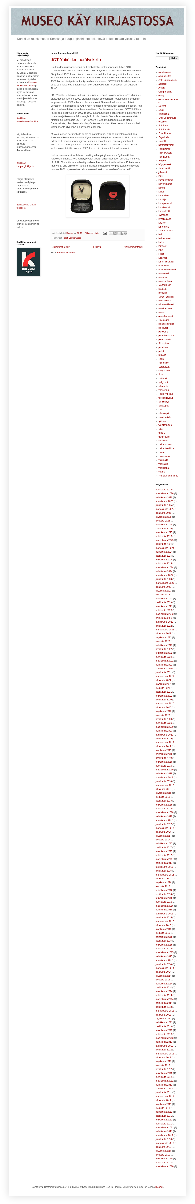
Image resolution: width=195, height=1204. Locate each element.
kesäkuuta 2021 (164, 692)
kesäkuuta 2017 (164, 847)
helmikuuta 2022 (164, 664)
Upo (160, 429)
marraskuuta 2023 (165, 583)
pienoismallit (164, 339)
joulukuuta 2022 (164, 626)
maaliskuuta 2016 (164, 906)
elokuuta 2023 (163, 594)
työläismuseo (165, 425)
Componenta (165, 91)
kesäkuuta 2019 (164, 758)
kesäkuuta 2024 (164, 556)
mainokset (163, 273)
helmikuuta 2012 (164, 1084)
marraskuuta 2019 (165, 742)
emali (161, 110)
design (161, 95)
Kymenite (163, 215)
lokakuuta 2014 (163, 972)
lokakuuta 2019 (163, 746)
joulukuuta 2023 (164, 579)
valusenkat (163, 468)
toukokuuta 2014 (164, 991)
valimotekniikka (166, 448)
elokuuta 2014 (163, 979)
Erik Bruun (163, 125)
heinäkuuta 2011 (164, 1112)
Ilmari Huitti (164, 168)
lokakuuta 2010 (163, 1147)
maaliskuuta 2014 (164, 999)
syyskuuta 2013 (163, 1018)
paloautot (163, 328)
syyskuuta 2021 (163, 684)
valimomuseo (75, 238)
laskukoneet (164, 238)
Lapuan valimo (165, 230)
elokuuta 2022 (163, 641)
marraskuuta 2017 (165, 828)
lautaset (162, 246)
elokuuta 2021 (163, 688)
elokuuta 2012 (163, 1065)
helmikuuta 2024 (164, 571)
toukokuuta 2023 (164, 606)
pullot (161, 351)
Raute (161, 359)
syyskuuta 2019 (163, 750)
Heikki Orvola (165, 152)
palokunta (163, 331)
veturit (161, 471)
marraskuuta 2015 (165, 921)
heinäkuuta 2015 (164, 937)
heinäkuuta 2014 (164, 983)
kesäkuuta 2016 (164, 894)
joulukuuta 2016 (164, 870)
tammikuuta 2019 (164, 777)
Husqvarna (163, 156)
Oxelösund (163, 320)
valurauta (163, 464)
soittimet (162, 378)
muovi (161, 312)
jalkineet (162, 172)
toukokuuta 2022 (164, 653)
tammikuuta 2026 (164, 501)
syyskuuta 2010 (163, 1150)
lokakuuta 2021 (163, 680)
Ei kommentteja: (92, 233)
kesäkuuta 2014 (164, 987)
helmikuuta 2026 (164, 497)
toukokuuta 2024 (164, 559)
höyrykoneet (164, 164)
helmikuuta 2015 (164, 956)
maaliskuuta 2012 (164, 1080)
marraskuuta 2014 (165, 968)
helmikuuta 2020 (164, 730)
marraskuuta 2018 (165, 785)
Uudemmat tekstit (61, 247)
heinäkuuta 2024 (164, 551)
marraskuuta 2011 (165, 1096)
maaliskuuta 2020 (164, 727)
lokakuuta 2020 (163, 707)
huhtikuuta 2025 (164, 536)
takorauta (163, 386)
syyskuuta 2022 (163, 637)
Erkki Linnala (165, 133)
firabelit (162, 141)
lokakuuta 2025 (163, 513)
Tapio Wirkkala (165, 394)
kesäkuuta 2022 (164, 649)
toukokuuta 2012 (164, 1073)
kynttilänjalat (164, 219)
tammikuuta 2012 (164, 1088)
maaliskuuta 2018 (164, 812)
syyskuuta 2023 (163, 590)
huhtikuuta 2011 (164, 1123)
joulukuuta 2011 (164, 1092)
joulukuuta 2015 (164, 917)
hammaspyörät (165, 145)
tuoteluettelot (165, 417)
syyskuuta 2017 (163, 836)
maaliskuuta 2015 (164, 952)
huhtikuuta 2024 (164, 563)
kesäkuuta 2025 (164, 528)
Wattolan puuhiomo (168, 475)
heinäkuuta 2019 (164, 754)
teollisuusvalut (165, 398)
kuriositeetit (164, 211)
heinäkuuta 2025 (164, 524)
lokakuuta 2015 (163, 925)
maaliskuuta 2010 (164, 1166)
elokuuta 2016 (163, 886)
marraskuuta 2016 (165, 874)
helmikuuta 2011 (164, 1131)
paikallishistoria (166, 324)
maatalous (163, 265)
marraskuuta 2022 (165, 629)
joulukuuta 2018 (164, 781)
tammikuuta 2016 (164, 913)
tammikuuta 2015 (164, 960)
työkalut (162, 421)
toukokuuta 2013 (164, 1030)
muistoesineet (165, 308)
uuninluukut (164, 436)
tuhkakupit (163, 413)
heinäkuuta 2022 (164, 645)
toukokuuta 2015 (164, 944)
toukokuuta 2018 (164, 804)
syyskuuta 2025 (163, 517)
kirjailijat (162, 199)
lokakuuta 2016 (163, 878)
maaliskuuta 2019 (164, 769)
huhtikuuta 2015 (164, 948)
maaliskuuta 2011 (164, 1127)
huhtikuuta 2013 (164, 1034)
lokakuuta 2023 (163, 587)
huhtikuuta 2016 (164, 902)
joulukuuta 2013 (164, 1007)
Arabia (161, 87)
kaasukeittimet (165, 180)
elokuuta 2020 (163, 715)
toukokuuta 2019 (164, 762)
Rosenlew (163, 362)
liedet (161, 254)
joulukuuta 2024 (164, 544)
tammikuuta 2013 (164, 1046)
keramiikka (163, 195)
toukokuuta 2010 (164, 1158)
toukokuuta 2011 (164, 1119)
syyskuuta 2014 (163, 976)
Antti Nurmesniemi (167, 80)
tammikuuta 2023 (164, 622)
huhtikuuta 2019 (164, 766)
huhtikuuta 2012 (164, 1077)
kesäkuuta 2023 (164, 602)
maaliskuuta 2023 (164, 614)
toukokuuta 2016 (164, 898)
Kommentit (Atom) (66, 252)
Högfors (162, 160)
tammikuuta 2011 (164, 1135)
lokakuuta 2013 (163, 1014)
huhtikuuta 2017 (164, 855)
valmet (161, 452)
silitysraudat (164, 370)
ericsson (162, 121)
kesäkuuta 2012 (164, 1069)
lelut (160, 250)
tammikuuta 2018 (164, 820)
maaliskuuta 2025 (164, 540)
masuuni (162, 289)
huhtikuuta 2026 (164, 489)
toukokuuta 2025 (164, 532)
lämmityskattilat (166, 261)
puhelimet (163, 347)
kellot (65, 238)
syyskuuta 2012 (163, 1061)
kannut (161, 188)
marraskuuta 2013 (165, 1010)
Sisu (160, 374)
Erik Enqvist (164, 129)
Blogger (159, 1187)
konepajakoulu (165, 203)
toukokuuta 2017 (164, 851)
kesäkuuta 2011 (164, 1116)
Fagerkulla (163, 137)
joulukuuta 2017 (164, 824)
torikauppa (163, 405)
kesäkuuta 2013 (164, 1026)
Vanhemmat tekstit (134, 247)
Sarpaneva (163, 366)
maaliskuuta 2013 (164, 1038)
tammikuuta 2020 (164, 734)
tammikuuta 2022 (164, 668)
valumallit (163, 460)
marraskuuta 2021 (165, 676)
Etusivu (97, 247)
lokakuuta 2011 (163, 1100)
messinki (162, 292)
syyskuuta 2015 (163, 929)
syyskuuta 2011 (163, 1104)
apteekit (162, 84)
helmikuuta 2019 (164, 773)
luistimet (162, 258)
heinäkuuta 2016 (164, 890)
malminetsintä (165, 281)
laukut (161, 242)
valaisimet (163, 440)
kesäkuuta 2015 (164, 940)
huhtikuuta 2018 (164, 808)
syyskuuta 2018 (163, 793)
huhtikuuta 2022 (164, 657)
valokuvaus (164, 456)
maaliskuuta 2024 (164, 567)
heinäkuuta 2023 (164, 598)
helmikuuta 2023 (164, 618)
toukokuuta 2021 (164, 696)
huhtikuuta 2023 (164, 610)
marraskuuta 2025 (165, 509)
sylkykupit (163, 382)
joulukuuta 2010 (164, 1139)
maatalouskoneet (167, 269)
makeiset (163, 277)
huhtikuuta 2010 (164, 1162)
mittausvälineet (166, 304)
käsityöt (162, 222)
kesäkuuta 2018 (164, 800)
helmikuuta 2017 (164, 863)
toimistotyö (163, 401)
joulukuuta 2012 (164, 1049)
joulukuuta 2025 (164, 505)
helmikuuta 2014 (164, 1003)
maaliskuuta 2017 (164, 859)
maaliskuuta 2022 (164, 660)
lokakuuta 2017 (163, 832)
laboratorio (163, 226)
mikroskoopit (164, 300)
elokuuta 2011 (163, 1108)
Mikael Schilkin (165, 296)
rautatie (162, 355)
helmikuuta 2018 (164, 816)
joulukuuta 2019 (164, 738)
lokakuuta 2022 (163, 633)
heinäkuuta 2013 (164, 1022)
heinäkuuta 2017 (164, 843)
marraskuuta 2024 (165, 548)
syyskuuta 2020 (163, 711)
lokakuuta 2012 (163, 1057)
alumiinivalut (164, 72)
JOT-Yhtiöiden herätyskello (76, 59)
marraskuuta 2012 (165, 1053)
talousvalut (163, 390)
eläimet (162, 106)
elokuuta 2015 (163, 933)
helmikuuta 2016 (164, 909)
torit (160, 409)
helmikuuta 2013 (164, 1042)
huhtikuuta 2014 (164, 995)
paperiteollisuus (166, 335)
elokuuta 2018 (163, 797)
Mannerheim (164, 285)
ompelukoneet (165, 316)
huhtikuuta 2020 (164, 723)
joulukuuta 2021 (164, 672)
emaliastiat (163, 114)
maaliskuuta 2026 (164, 493)
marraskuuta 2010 (165, 1143)
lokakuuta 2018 (163, 789)
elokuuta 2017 (163, 839)
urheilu (161, 432)
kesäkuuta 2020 (164, 719)
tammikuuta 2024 (164, 575)
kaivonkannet (165, 184)
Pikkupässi (163, 343)
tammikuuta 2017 (164, 867)
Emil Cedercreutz (167, 118)
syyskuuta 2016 (163, 882)
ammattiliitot (164, 76)
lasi (160, 234)
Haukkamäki (164, 149)
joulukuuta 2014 (164, 964)
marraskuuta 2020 (165, 703)
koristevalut (164, 207)
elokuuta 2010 (163, 1154)
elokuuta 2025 (163, 520)
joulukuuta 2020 (164, 699)
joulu (160, 176)
